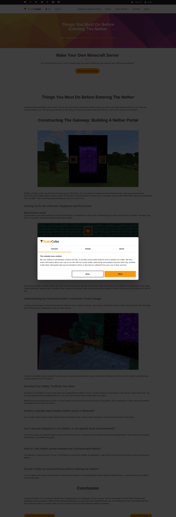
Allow (120, 274)
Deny (88, 274)
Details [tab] (88, 249)
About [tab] (121, 249)
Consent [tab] (54, 249)
